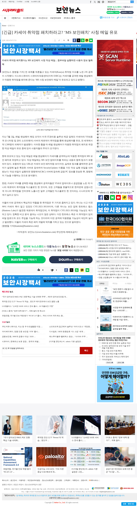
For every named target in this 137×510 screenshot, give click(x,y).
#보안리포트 (55, 18)
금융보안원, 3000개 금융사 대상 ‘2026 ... (19, 336)
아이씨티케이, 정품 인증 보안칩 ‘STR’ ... (115, 268)
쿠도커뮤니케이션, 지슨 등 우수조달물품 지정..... (22, 327)
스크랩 (27, 1)
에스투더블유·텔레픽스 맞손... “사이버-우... (116, 274)
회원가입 (11, 1)
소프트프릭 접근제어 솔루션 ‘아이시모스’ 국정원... (70, 327)
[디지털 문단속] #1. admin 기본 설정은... (66, 341)
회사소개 (5, 480)
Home (4, 26)
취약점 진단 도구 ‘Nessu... (114, 245)
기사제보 (19, 1)
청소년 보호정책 (47, 480)
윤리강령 (59, 480)
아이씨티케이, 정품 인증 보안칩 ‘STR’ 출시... (21, 332)
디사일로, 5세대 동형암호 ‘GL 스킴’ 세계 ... (67, 332)
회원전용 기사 (108, 17)
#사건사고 (43, 18)
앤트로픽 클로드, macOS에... (115, 251)
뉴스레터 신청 (35, 1)
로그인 (4, 1)
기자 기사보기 (83, 239)
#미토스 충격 (69, 18)
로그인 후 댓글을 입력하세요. (41, 350)
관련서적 (84, 480)
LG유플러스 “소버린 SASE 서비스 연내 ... (115, 271)
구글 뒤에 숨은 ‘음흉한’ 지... (115, 254)
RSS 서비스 (94, 480)
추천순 (115, 283)
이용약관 (22, 480)
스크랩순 (128, 283)
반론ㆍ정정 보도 (128, 504)
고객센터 (67, 480)
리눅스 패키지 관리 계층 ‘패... (115, 257)
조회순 (101, 283)
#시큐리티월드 (29, 18)
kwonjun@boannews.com (69, 498)
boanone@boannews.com (26, 226)
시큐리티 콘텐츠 (126, 17)
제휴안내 (75, 480)
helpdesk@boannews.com (107, 492)
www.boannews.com (46, 232)
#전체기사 (16, 18)
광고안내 (13, 480)
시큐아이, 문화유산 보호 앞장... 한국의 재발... (21, 341)
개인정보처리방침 (33, 480)
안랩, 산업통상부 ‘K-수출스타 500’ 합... (114, 277)
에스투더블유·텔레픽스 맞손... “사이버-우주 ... (68, 336)
